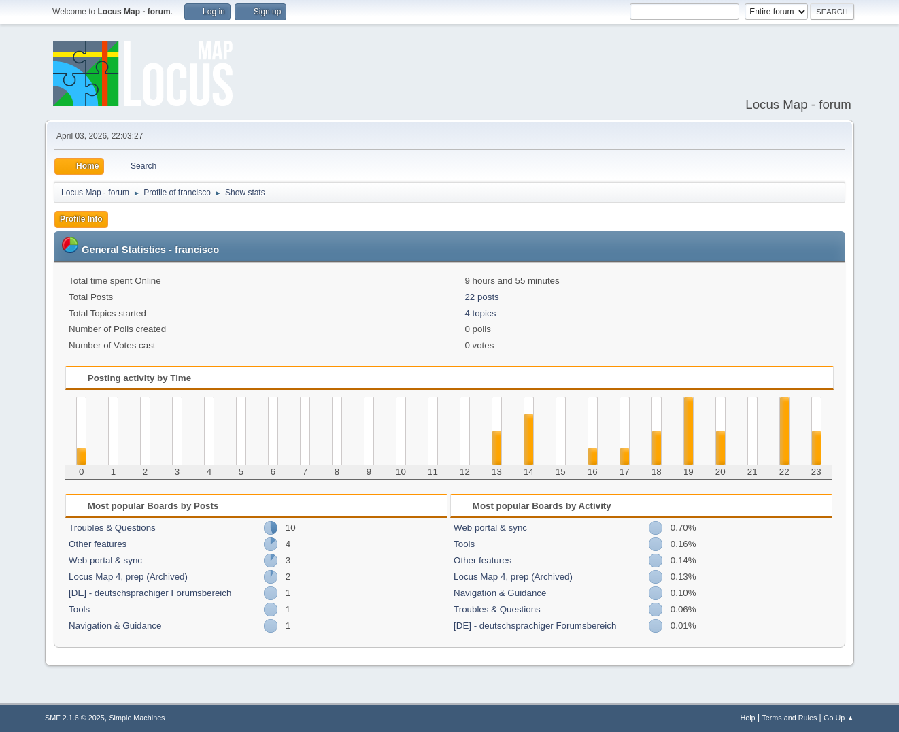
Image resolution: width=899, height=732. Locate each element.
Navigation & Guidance (115, 625)
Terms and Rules (789, 718)
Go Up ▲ (839, 718)
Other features (97, 544)
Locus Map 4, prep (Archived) (128, 576)
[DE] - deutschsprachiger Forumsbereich (150, 593)
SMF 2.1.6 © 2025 (75, 718)
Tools (79, 609)
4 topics (480, 313)
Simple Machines (137, 718)
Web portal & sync (105, 560)
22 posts (481, 297)
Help (747, 718)
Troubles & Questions (112, 527)
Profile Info (81, 219)
